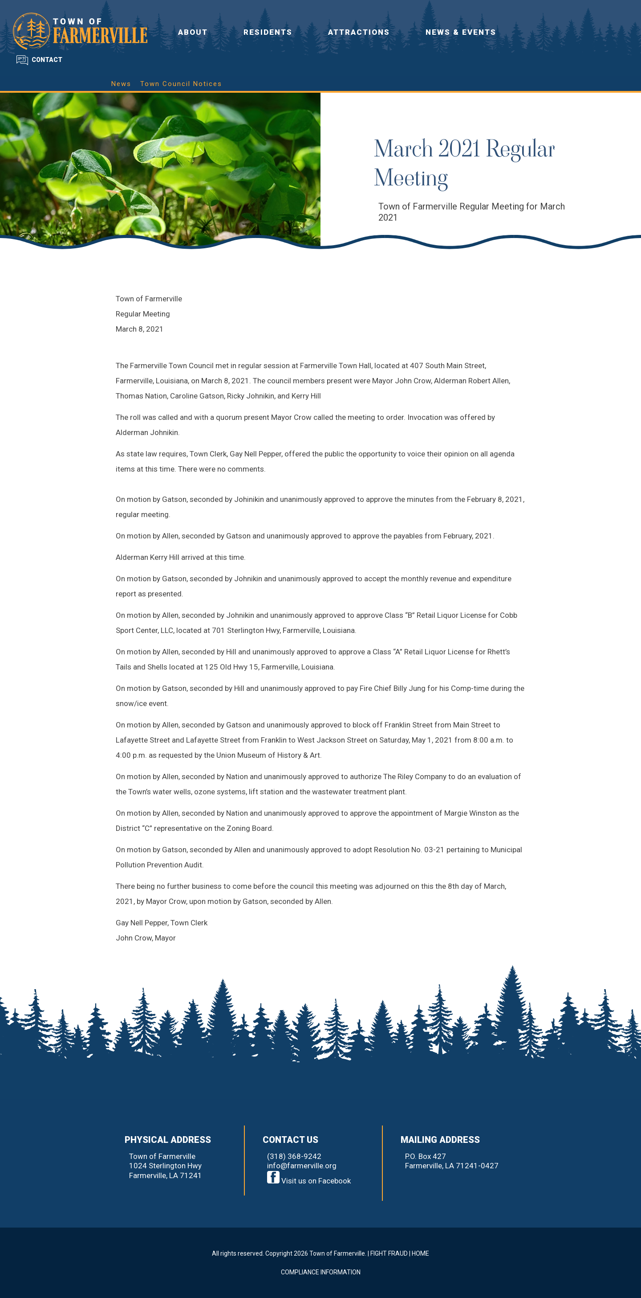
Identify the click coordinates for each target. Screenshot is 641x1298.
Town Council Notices (181, 84)
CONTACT (47, 59)
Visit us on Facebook (309, 1180)
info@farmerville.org (302, 1165)
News (121, 84)
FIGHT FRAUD (389, 1253)
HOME (420, 1253)
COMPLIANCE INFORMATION (321, 1272)
